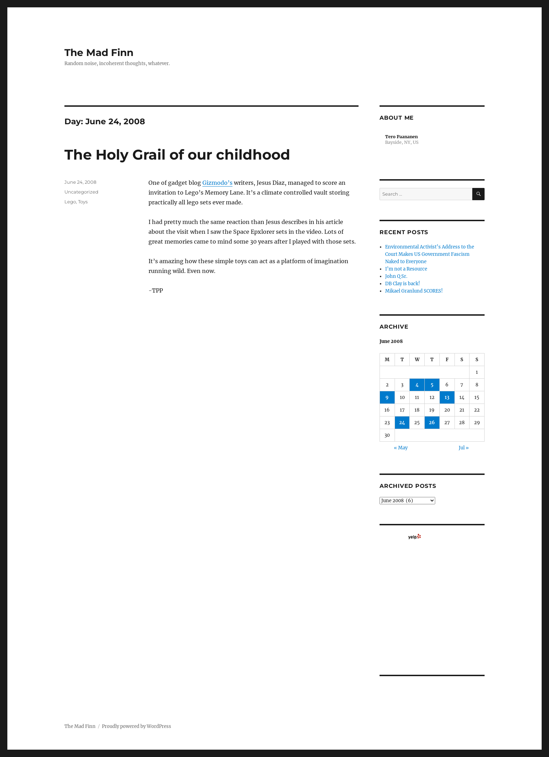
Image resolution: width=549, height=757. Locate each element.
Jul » (464, 448)
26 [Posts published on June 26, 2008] (432, 423)
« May (401, 448)
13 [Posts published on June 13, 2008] (447, 397)
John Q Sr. (396, 276)
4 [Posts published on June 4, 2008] (417, 385)
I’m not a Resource (406, 269)
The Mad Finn (98, 52)
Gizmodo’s (217, 182)
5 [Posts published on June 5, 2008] (432, 385)
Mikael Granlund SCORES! (414, 291)
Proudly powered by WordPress (136, 726)
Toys (83, 201)
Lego (70, 201)
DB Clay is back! (402, 284)
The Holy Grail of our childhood (177, 154)
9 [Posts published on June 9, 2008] (387, 397)
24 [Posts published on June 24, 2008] (402, 423)
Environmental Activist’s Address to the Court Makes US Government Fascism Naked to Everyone (429, 254)
